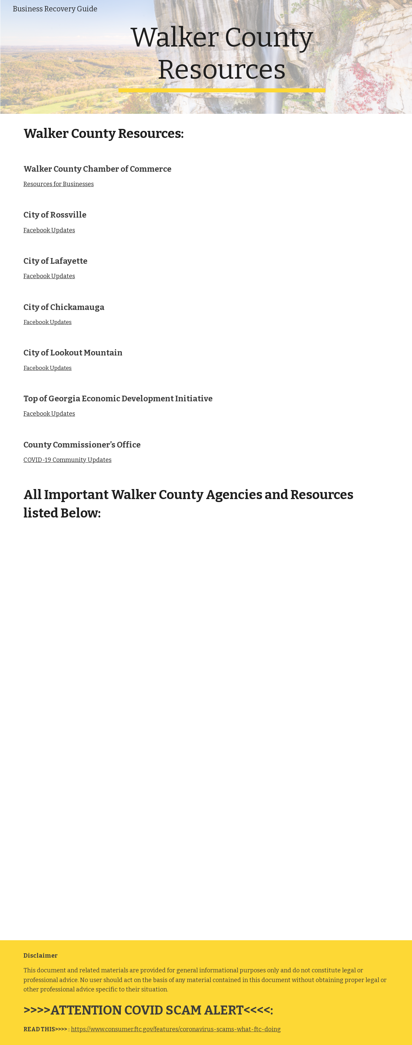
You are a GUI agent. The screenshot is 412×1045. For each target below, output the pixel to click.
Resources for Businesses (58, 184)
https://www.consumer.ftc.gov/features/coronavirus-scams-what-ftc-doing (176, 1029)
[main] (222, 57)
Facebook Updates (49, 230)
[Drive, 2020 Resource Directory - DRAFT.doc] (206, 736)
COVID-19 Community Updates (67, 460)
